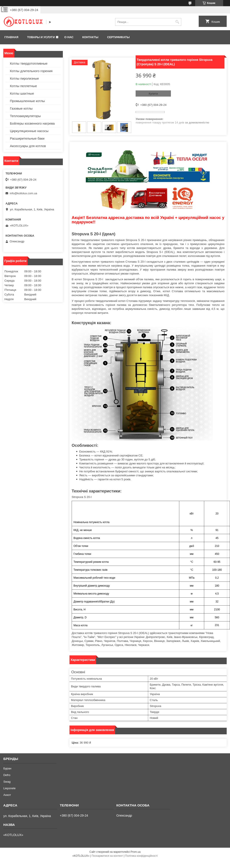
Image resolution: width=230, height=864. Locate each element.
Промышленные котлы (27, 101)
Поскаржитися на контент (107, 855)
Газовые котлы (21, 108)
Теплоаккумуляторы (25, 116)
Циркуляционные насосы (29, 131)
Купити (153, 93)
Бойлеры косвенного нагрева (32, 123)
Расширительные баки (27, 138)
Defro (6, 775)
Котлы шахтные (22, 93)
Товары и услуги (41, 37)
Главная (11, 37)
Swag (7, 781)
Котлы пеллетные (23, 86)
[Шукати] (177, 22)
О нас (69, 37)
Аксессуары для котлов (28, 146)
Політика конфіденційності (141, 855)
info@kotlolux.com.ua (23, 193)
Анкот (7, 795)
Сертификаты (118, 37)
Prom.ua (135, 851)
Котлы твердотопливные (28, 63)
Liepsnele (9, 788)
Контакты (90, 37)
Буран (7, 768)
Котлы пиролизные (24, 78)
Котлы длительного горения (31, 71)
